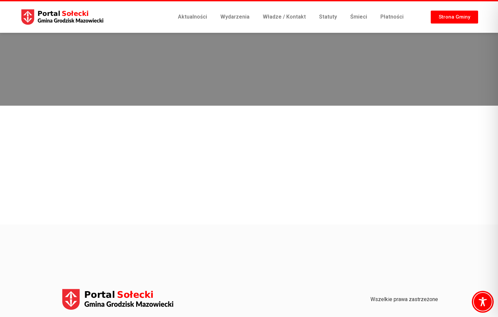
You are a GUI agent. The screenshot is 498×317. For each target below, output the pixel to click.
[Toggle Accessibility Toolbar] (482, 301)
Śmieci (358, 17)
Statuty (328, 17)
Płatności (392, 17)
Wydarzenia (234, 17)
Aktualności (192, 17)
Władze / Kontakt (284, 17)
